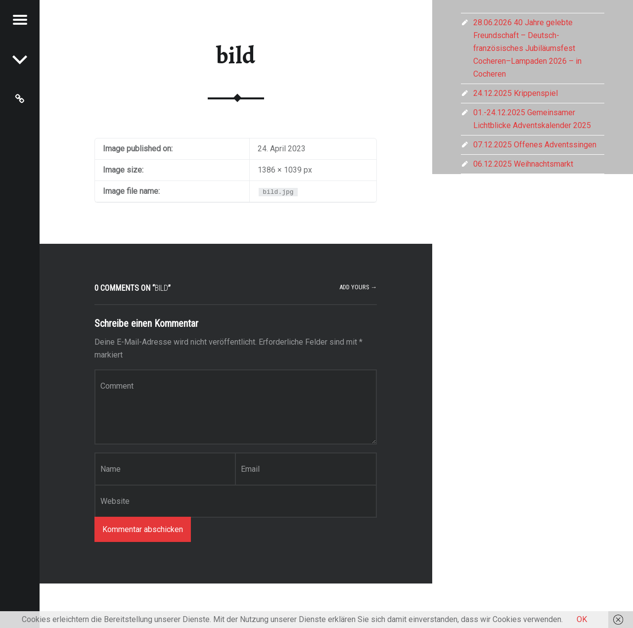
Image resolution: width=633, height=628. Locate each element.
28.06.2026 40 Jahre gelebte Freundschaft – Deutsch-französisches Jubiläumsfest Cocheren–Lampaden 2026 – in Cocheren (527, 48)
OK (582, 619)
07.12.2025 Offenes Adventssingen (534, 144)
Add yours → (358, 287)
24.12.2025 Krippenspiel (515, 93)
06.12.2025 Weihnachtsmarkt (523, 164)
